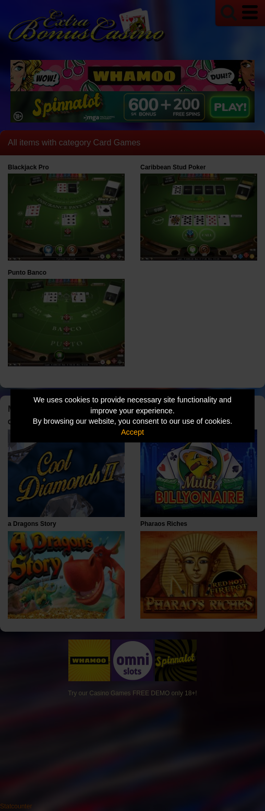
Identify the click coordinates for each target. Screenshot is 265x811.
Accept (132, 432)
